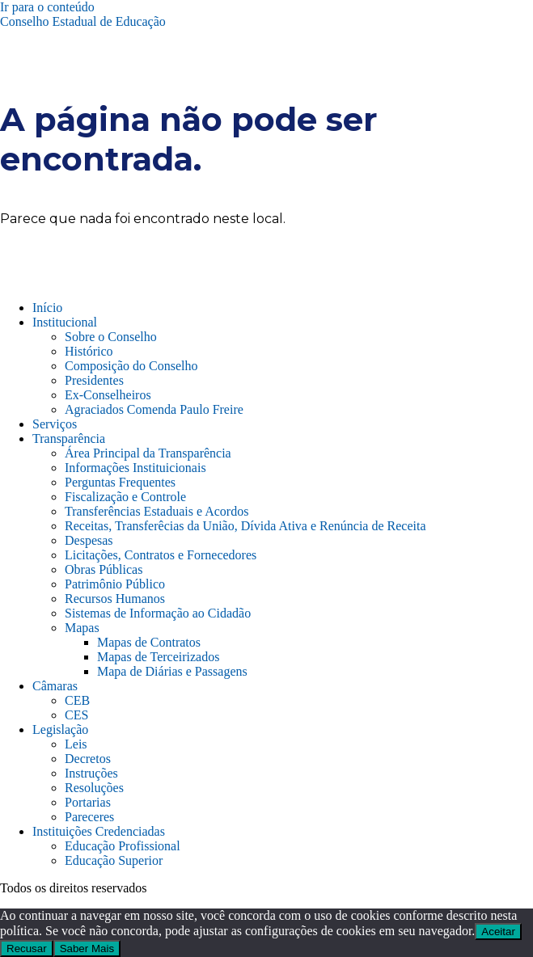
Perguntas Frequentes (120, 482)
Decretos (88, 758)
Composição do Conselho (131, 366)
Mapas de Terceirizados (158, 657)
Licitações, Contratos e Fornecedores (160, 555)
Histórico (89, 351)
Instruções (91, 773)
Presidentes (94, 380)
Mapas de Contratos (149, 642)
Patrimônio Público (115, 584)
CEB (77, 700)
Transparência (68, 438)
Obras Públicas (103, 569)
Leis (76, 744)
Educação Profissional (122, 846)
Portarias (88, 802)
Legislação (60, 729)
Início (47, 307)
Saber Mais (87, 948)
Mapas (82, 627)
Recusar (26, 948)
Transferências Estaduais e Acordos (156, 511)
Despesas (89, 540)
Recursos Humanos (115, 598)
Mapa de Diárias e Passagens (172, 671)
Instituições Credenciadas (98, 831)
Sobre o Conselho (111, 337)
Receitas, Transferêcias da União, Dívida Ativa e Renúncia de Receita (245, 526)
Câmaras (55, 686)
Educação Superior (114, 860)
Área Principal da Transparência (148, 453)
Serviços (54, 424)
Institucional (64, 322)
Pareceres (89, 817)
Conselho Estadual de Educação (83, 21)
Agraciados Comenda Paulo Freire (154, 409)
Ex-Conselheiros (108, 395)
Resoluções (94, 788)
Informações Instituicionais (135, 467)
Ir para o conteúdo (47, 7)
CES (76, 715)
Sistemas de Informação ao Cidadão (158, 613)
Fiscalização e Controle (125, 497)
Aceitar (497, 931)
